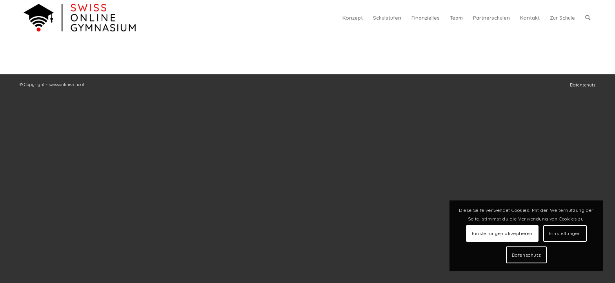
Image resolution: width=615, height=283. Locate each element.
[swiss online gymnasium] (80, 17)
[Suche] (587, 17)
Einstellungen (565, 233)
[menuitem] (352, 17)
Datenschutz (526, 255)
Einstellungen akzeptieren (502, 233)
